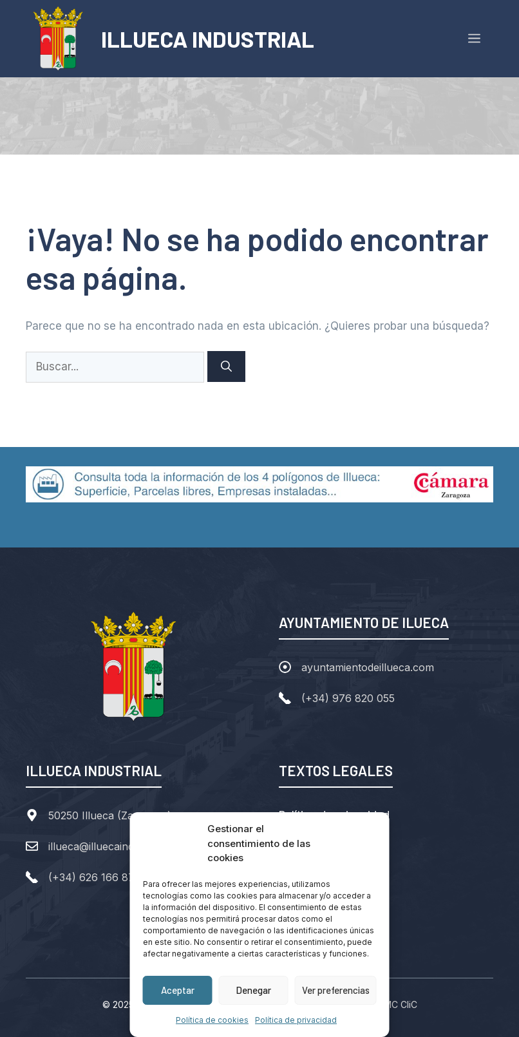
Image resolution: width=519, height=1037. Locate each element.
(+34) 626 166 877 (94, 877)
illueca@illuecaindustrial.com (117, 846)
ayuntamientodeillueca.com (367, 667)
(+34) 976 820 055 (348, 698)
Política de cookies (212, 1020)
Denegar (253, 990)
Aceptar (177, 990)
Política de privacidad (296, 1020)
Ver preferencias (336, 990)
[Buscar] (226, 366)
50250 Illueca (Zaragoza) (109, 815)
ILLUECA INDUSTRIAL (207, 38)
